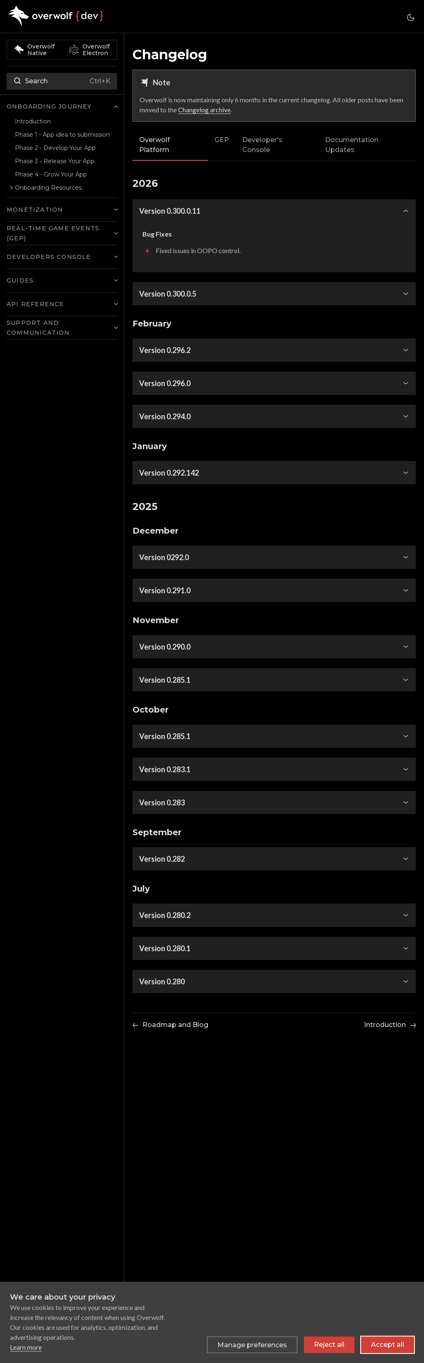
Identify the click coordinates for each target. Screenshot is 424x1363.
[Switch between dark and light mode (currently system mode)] (410, 17)
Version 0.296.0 (164, 383)
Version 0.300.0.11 (169, 210)
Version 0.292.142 (169, 472)
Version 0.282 (162, 858)
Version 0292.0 (164, 557)
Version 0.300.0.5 (167, 293)
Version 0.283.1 (164, 769)
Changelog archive (204, 110)
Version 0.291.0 (164, 590)
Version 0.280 (162, 981)
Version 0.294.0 (164, 416)
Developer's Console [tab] (262, 145)
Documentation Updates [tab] (351, 145)
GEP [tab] (221, 140)
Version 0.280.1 (164, 948)
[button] (62, 106)
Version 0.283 (162, 802)
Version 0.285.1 (164, 679)
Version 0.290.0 (164, 646)
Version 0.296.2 (164, 350)
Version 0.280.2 (164, 915)
